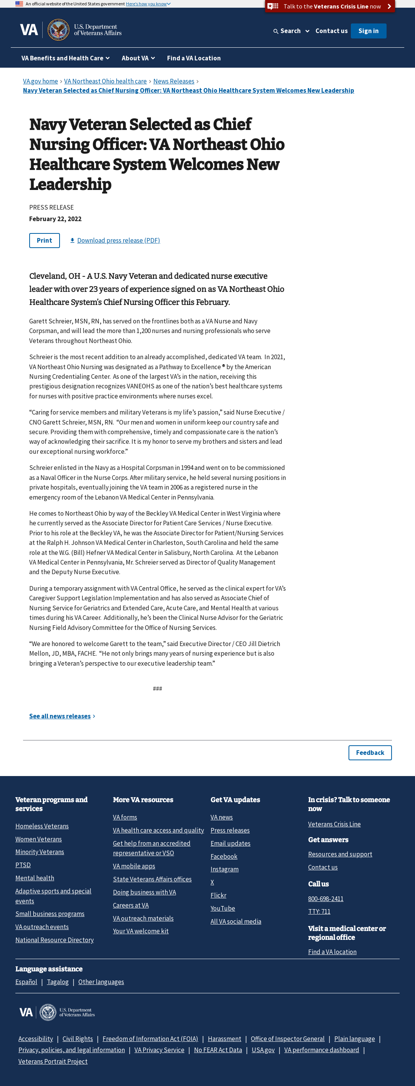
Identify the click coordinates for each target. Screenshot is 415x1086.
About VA (135, 58)
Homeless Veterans (42, 826)
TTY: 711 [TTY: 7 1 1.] (319, 911)
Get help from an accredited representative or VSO (152, 848)
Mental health (34, 878)
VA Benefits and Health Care (62, 58)
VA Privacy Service (159, 1050)
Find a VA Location (194, 58)
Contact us (331, 31)
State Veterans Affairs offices (152, 879)
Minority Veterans (39, 852)
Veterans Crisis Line (334, 824)
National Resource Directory (54, 940)
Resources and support (340, 854)
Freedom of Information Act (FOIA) (150, 1038)
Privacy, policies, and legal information (71, 1050)
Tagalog (58, 982)
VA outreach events (42, 927)
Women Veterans (38, 839)
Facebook (224, 856)
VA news (222, 817)
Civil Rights (78, 1038)
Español (26, 982)
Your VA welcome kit (141, 931)
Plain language (354, 1038)
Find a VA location (332, 952)
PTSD (23, 865)
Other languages (101, 982)
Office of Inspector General (288, 1038)
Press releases (230, 830)
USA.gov (263, 1050)
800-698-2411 (326, 898)
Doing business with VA (144, 892)
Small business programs (50, 913)
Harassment (224, 1038)
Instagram (225, 869)
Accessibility (35, 1038)
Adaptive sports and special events (53, 896)
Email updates (231, 843)
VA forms (125, 817)
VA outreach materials (143, 918)
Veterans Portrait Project (53, 1061)
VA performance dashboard (321, 1050)
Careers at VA (131, 905)
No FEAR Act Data (218, 1050)
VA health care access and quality (158, 830)
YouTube (223, 908)
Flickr (218, 895)
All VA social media (236, 921)
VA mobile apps (134, 866)
